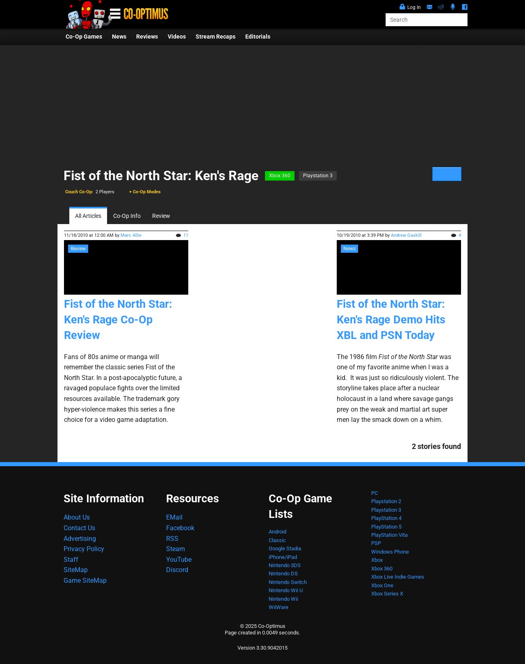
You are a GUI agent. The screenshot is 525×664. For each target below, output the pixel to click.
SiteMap (76, 570)
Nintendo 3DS (285, 565)
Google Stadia (285, 548)
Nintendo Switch (288, 582)
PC (374, 493)
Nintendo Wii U (286, 590)
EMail (174, 517)
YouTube (179, 559)
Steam (175, 549)
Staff (71, 559)
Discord (177, 570)
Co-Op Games (84, 36)
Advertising (80, 539)
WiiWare (278, 607)
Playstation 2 (386, 501)
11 (185, 235)
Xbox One (382, 585)
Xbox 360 (279, 176)
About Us (77, 517)
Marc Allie (131, 235)
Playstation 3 (318, 176)
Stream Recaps (215, 36)
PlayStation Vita (389, 535)
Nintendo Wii (283, 599)
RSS (172, 539)
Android (277, 532)
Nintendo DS (283, 573)
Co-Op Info (127, 216)
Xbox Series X (387, 594)
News (119, 36)
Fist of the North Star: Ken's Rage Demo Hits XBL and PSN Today (391, 320)
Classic (277, 540)
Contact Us (79, 528)
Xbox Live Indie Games (397, 577)
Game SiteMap (85, 580)
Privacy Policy (84, 549)
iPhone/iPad (283, 557)
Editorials (257, 36)
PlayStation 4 (386, 518)
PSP (376, 543)
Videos (177, 36)
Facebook (180, 528)
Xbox (377, 560)
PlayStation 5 (386, 527)
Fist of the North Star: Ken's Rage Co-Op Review (118, 320)
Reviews (147, 36)
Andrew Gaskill (406, 235)
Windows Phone (390, 552)
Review (161, 216)
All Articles (88, 216)
